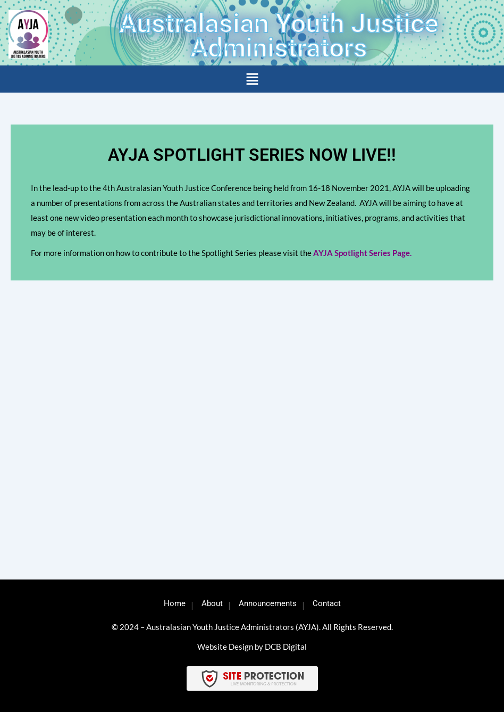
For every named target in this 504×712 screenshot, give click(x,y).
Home (175, 603)
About (212, 603)
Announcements (268, 603)
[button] (252, 79)
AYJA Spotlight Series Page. (362, 253)
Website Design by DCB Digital (252, 646)
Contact (327, 603)
